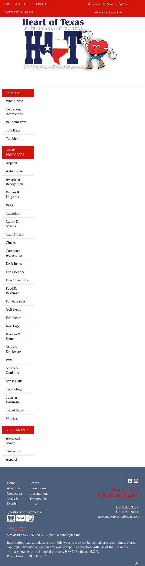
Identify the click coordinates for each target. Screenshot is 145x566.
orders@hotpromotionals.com (118, 516)
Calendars (13, 213)
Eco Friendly (15, 272)
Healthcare (13, 318)
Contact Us (14, 451)
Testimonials (38, 499)
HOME (8, 4)
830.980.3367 (128, 507)
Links (33, 504)
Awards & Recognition (14, 181)
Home (11, 483)
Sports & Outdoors (12, 370)
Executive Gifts (17, 280)
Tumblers (12, 139)
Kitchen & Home (13, 336)
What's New (14, 101)
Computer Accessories (14, 253)
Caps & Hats (15, 234)
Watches (12, 419)
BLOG (29, 12)
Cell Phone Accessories (14, 111)
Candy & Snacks (12, 223)
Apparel (11, 163)
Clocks (11, 243)
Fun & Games (16, 301)
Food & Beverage (12, 290)
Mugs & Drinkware (13, 349)
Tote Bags (13, 130)
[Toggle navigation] (6, 81)
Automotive (14, 171)
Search (94, 4)
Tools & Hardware (13, 399)
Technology (14, 389)
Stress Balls (14, 381)
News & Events (13, 501)
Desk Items (14, 264)
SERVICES (41, 4)
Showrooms (37, 488)
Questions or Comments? (24, 512)
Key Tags (12, 326)
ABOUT (20, 4)
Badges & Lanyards (13, 194)
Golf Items (13, 309)
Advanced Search (13, 440)
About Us (13, 488)
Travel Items (15, 410)
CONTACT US (13, 12)
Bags (9, 205)
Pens (9, 360)
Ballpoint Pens (16, 122)
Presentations (38, 493)
